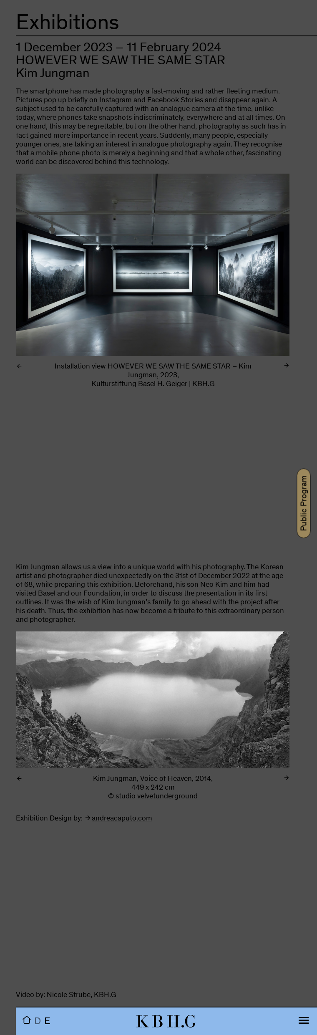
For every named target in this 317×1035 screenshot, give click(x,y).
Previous (57, 275)
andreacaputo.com (122, 819)
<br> (153, 479)
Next (249, 275)
